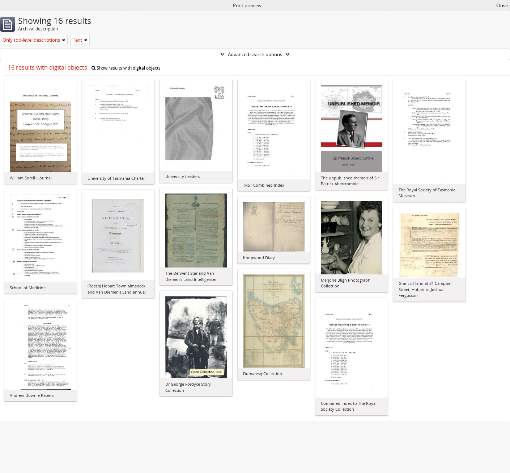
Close (502, 5)
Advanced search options (255, 54)
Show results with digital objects (126, 68)
